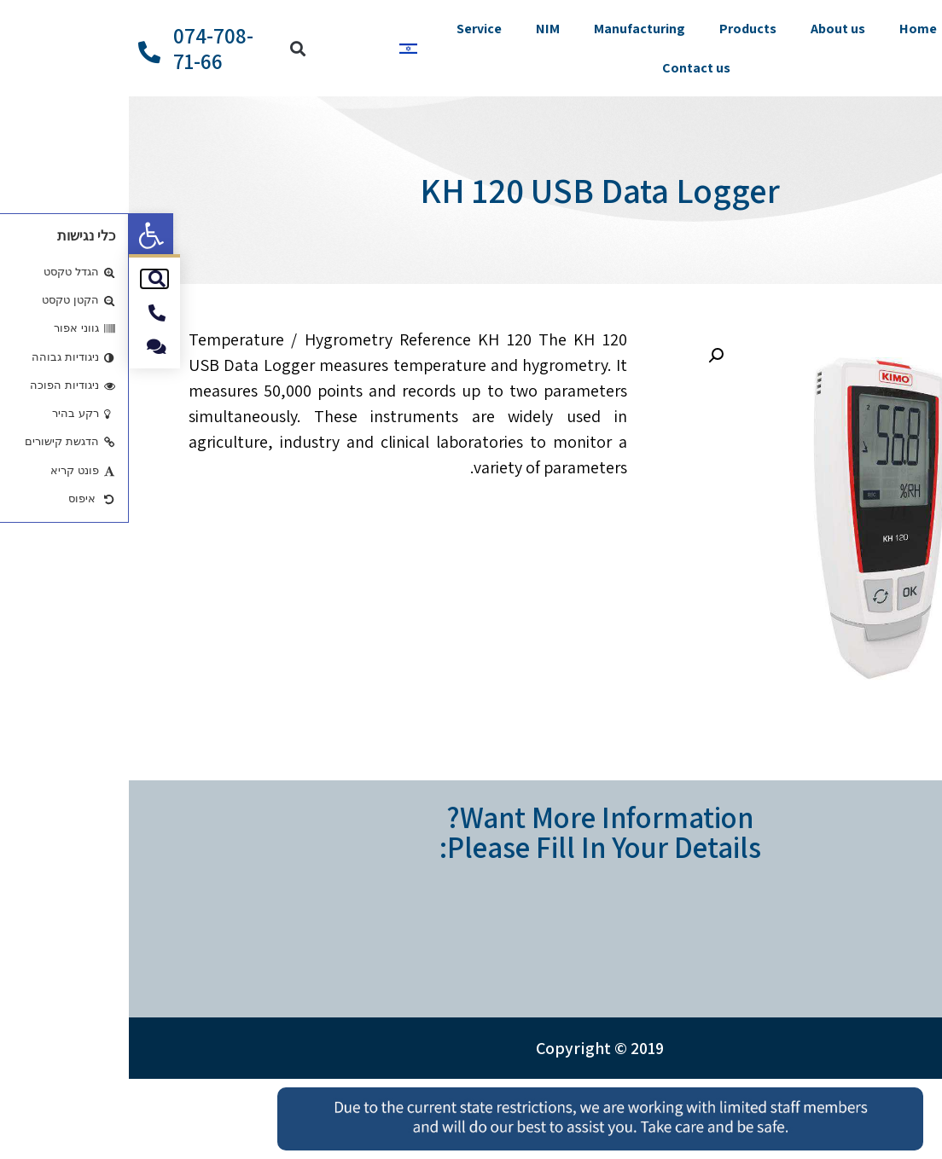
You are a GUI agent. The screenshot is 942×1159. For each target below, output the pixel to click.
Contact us (567, 68)
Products (619, 29)
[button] (22, 235)
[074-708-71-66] (20, 52)
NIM (419, 29)
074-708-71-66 (84, 48)
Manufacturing (510, 29)
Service (350, 29)
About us (709, 29)
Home (789, 29)
